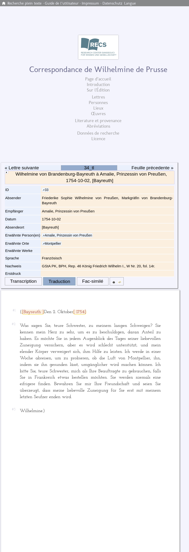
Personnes (98, 102)
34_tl (89, 167)
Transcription (23, 281)
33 (46, 190)
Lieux (98, 108)
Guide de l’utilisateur (62, 3)
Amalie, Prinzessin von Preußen (68, 235)
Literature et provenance (98, 120)
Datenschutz (112, 3)
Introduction (98, 84)
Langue (130, 3)
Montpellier (53, 243)
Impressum (90, 3)
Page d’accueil (98, 79)
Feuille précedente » (153, 167)
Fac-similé (92, 281)
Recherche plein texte (24, 3)
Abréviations (98, 126)
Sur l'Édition (98, 90)
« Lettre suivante (22, 167)
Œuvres (98, 113)
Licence (98, 138)
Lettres (98, 97)
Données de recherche (98, 133)
